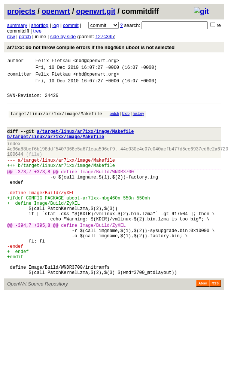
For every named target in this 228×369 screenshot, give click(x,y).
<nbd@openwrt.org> (96, 61)
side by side (63, 36)
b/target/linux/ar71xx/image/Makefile (55, 147)
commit (71, 25)
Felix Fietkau (53, 61)
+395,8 (42, 254)
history (138, 120)
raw (11, 36)
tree (37, 31)
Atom (202, 322)
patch (25, 36)
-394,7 (23, 254)
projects (21, 11)
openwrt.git (95, 11)
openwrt (56, 11)
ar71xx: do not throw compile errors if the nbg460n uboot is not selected (90, 47)
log (55, 25)
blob (126, 120)
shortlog (39, 25)
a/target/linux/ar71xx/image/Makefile (85, 141)
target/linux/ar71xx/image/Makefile (56, 121)
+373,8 (42, 189)
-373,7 (23, 189)
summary (17, 25)
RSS (215, 322)
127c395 (104, 36)
